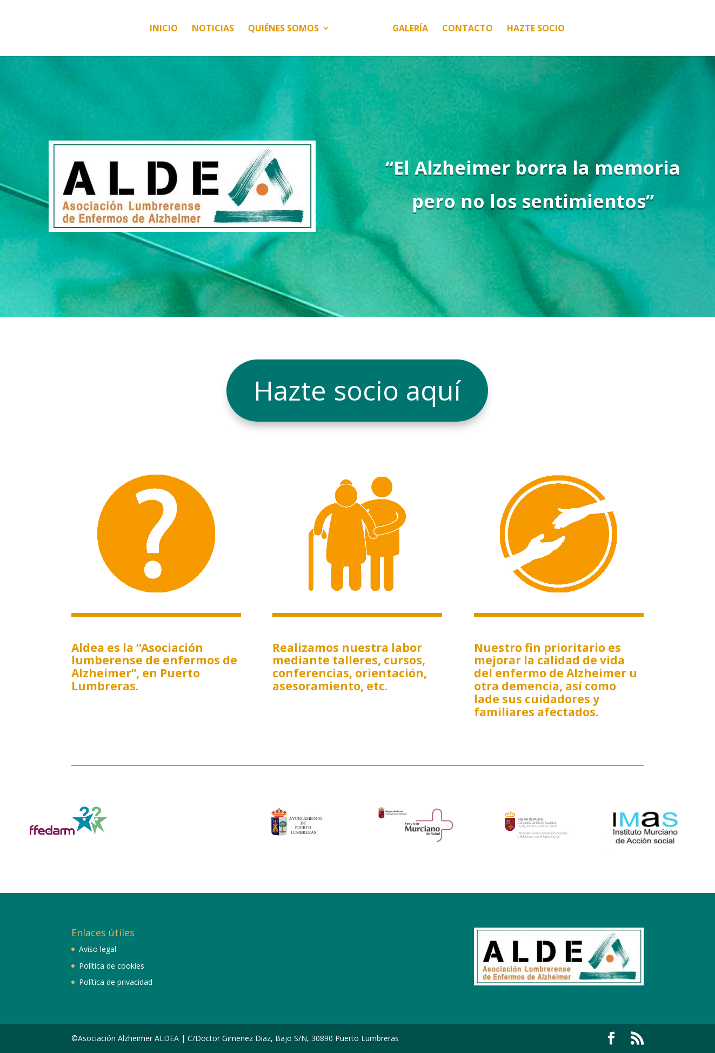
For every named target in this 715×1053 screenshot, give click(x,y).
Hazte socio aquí (357, 390)
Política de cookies (111, 966)
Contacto (502, 29)
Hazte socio (570, 29)
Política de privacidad (115, 982)
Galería (445, 29)
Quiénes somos (249, 29)
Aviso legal (97, 949)
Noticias (179, 29)
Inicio (130, 29)
